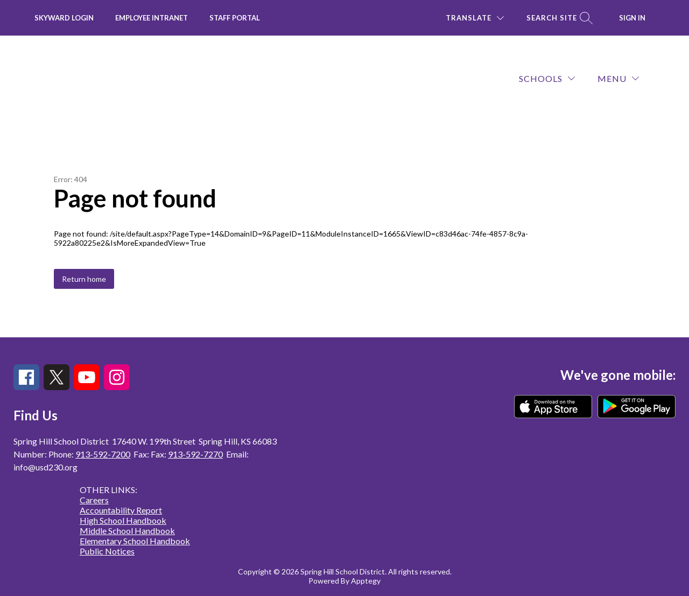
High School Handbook (123, 520)
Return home (84, 278)
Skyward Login (64, 17)
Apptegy (366, 580)
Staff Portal (234, 17)
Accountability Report (121, 510)
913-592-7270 (195, 454)
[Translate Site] (475, 18)
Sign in (632, 17)
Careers (94, 500)
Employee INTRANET (151, 17)
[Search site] (558, 18)
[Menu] (618, 78)
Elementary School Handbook (135, 541)
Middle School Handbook (127, 530)
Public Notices (107, 551)
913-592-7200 (102, 454)
